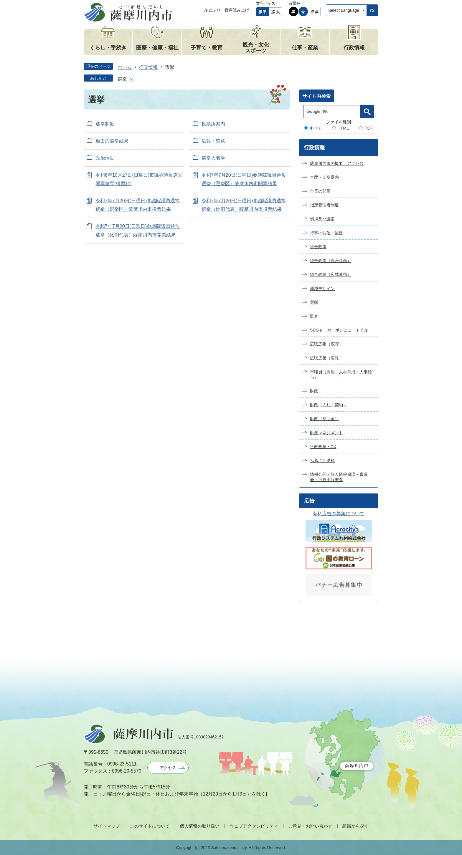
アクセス (168, 767)
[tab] (316, 96)
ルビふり (212, 10)
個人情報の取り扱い (200, 826)
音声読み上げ (237, 10)
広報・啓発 (213, 140)
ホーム (125, 67)
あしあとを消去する (131, 79)
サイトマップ (106, 826)
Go (373, 10)
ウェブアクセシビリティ (254, 826)
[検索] (333, 111)
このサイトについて (150, 826)
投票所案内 (213, 123)
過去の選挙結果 (111, 140)
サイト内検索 (316, 96)
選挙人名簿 (213, 157)
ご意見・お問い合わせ (310, 826)
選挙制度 (104, 123)
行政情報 (148, 67)
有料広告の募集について (338, 513)
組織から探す (355, 826)
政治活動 (104, 157)
